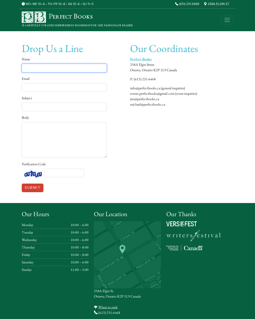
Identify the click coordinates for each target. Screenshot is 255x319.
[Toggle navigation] (227, 19)
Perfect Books (141, 59)
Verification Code (34, 164)
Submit (33, 188)
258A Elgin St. (219, 4)
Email (26, 78)
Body (25, 117)
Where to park (108, 307)
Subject (27, 98)
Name (26, 59)
